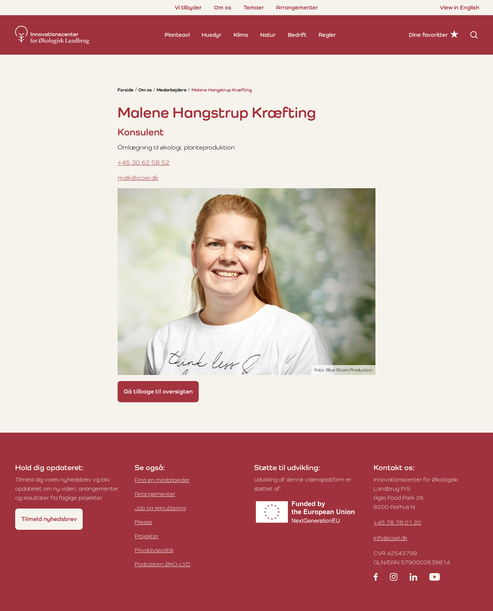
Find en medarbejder (162, 480)
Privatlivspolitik (154, 550)
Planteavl (177, 34)
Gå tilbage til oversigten (158, 391)
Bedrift (297, 34)
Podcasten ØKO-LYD (162, 564)
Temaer (253, 7)
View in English (459, 7)
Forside (125, 90)
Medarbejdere (172, 90)
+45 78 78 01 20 (397, 522)
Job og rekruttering (160, 508)
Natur (268, 34)
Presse (143, 522)
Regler (327, 34)
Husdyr (211, 34)
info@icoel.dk (390, 538)
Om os (222, 7)
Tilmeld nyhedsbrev (49, 519)
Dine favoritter (428, 34)
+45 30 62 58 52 (144, 162)
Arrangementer (297, 7)
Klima (241, 34)
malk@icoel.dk (138, 177)
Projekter (147, 536)
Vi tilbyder (188, 7)
